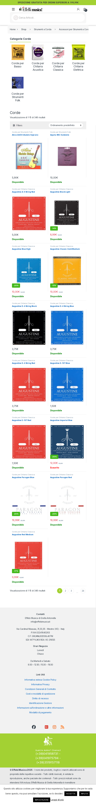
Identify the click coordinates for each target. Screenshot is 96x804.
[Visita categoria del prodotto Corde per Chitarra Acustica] (38, 57)
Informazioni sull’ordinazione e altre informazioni (40, 707)
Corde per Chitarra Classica (23, 189)
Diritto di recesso (40, 698)
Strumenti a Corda (42, 29)
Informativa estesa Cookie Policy (40, 679)
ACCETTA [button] (70, 793)
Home (13, 29)
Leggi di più (57, 799)
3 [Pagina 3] (71, 590)
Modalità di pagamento (40, 712)
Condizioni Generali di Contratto (40, 689)
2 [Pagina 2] (65, 590)
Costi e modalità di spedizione (40, 693)
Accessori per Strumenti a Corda (74, 29)
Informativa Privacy (40, 684)
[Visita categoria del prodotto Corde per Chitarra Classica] (58, 57)
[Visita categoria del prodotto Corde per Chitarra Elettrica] (78, 57)
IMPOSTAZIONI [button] (41, 800)
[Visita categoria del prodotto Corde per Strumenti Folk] (18, 88)
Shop (23, 29)
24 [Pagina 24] (83, 590)
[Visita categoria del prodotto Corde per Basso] (18, 56)
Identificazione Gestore (40, 703)
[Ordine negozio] (65, 125)
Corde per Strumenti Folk (22, 132)
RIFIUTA (84, 793)
